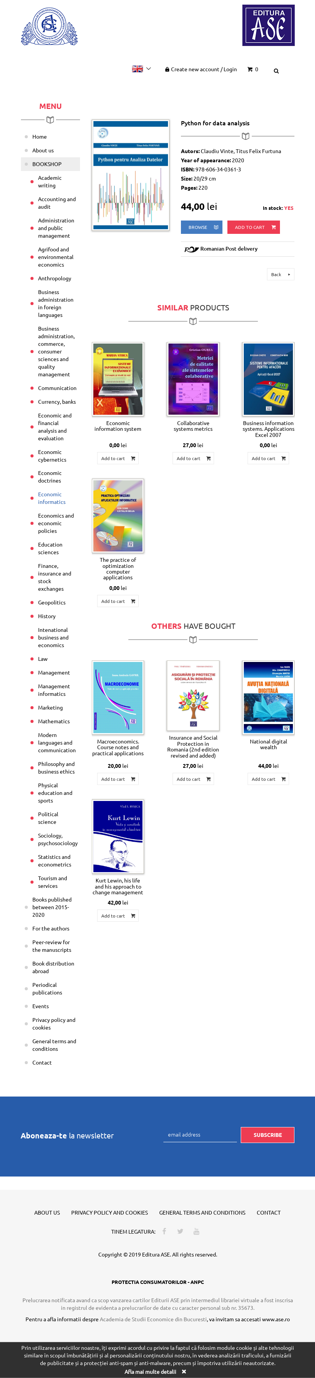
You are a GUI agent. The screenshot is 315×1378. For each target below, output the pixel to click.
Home (39, 136)
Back (282, 274)
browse (204, 227)
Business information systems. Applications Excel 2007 (268, 428)
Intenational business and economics (53, 637)
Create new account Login (200, 69)
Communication (57, 387)
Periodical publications (47, 988)
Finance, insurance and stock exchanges (54, 577)
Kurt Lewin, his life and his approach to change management (118, 886)
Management (54, 672)
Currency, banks (57, 401)
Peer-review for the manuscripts (51, 945)
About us (43, 150)
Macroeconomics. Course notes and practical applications (118, 747)
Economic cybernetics (52, 455)
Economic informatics (52, 498)
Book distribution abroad (53, 967)
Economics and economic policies (56, 523)
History (47, 615)
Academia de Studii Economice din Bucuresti (153, 1319)
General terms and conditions (54, 1044)
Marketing (50, 707)
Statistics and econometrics (54, 860)
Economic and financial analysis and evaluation (55, 426)
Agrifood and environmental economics (56, 257)
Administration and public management (56, 228)
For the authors (50, 928)
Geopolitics (52, 602)
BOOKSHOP (47, 163)
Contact (42, 1062)
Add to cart (256, 227)
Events (40, 1005)
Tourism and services (52, 881)
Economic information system (117, 425)
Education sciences (50, 548)
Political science (48, 817)
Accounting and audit (57, 202)
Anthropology (54, 278)
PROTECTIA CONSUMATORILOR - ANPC (158, 1282)
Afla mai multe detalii (150, 1371)
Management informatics (54, 690)
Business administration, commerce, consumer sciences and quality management (56, 351)
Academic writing (50, 181)
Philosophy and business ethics (56, 767)
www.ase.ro (276, 1319)
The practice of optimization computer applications (118, 568)
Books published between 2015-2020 (52, 907)
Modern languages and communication (57, 742)
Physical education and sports (55, 793)
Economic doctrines (50, 476)
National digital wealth (268, 744)
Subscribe (268, 1134)
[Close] (183, 1371)
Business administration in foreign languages (56, 303)
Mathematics (54, 721)
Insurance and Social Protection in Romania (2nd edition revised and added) (193, 746)
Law (43, 658)
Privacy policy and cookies (53, 1023)
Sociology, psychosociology (58, 839)
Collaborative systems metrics (193, 425)
